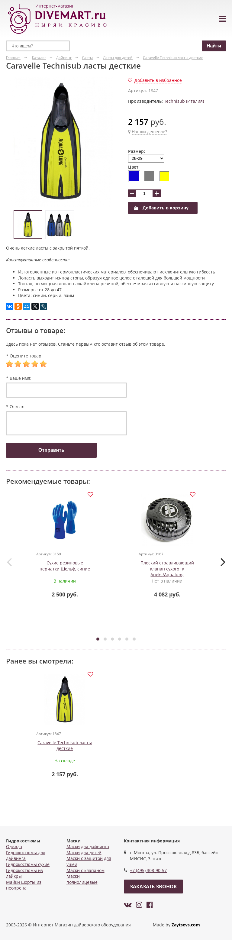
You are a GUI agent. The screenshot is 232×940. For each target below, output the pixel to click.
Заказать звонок (153, 886)
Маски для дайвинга (87, 846)
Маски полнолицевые (82, 879)
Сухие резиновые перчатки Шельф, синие (65, 566)
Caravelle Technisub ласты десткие (65, 746)
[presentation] (9, 562)
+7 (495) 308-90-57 (148, 870)
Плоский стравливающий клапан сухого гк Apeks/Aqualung (167, 569)
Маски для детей (84, 852)
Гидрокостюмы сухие (28, 864)
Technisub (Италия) (184, 101)
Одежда (14, 846)
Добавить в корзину (161, 208)
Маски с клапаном (85, 870)
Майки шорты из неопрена (23, 885)
